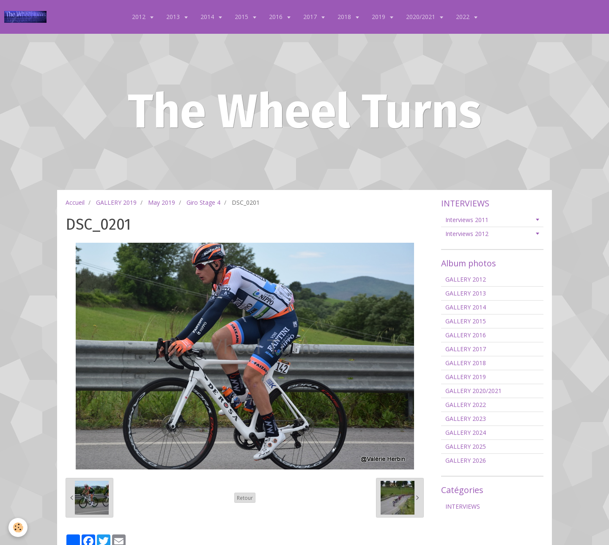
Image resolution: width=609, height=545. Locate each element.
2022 (463, 17)
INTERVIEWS (462, 506)
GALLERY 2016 (465, 335)
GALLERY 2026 (465, 460)
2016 (276, 17)
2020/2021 (421, 17)
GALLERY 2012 (465, 279)
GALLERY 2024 (465, 432)
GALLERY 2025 (465, 446)
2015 (242, 17)
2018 (345, 17)
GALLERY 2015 (465, 321)
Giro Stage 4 (203, 202)
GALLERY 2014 (465, 307)
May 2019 (161, 202)
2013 (173, 17)
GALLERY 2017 (465, 349)
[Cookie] (17, 527)
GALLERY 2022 (465, 405)
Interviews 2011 (466, 220)
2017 (310, 17)
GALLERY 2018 (465, 363)
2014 (208, 17)
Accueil (75, 202)
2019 (379, 17)
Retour (245, 497)
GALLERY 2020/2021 (473, 391)
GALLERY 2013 (465, 293)
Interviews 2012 (466, 234)
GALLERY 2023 (465, 419)
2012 (139, 17)
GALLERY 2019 (116, 202)
